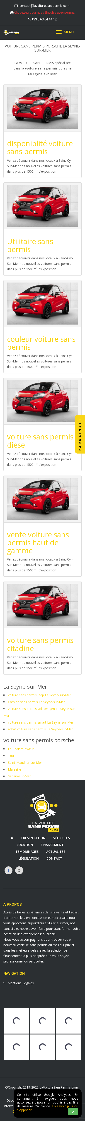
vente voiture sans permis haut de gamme (38, 542)
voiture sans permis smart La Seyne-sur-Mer (40, 722)
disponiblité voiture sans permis (40, 147)
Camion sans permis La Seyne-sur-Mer (36, 702)
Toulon (13, 756)
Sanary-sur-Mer (19, 776)
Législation (29, 858)
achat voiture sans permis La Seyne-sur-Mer (40, 729)
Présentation (33, 838)
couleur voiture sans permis (41, 343)
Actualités (55, 851)
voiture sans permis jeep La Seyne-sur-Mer (39, 695)
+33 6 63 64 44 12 (44, 19)
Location (25, 845)
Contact (54, 858)
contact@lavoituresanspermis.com (44, 5)
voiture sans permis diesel (40, 440)
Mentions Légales (18, 983)
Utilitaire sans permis (30, 245)
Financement (52, 845)
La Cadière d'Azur (21, 749)
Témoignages (27, 851)
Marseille (14, 769)
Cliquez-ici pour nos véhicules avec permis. (44, 12)
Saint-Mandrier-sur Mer (25, 762)
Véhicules (61, 838)
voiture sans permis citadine (40, 644)
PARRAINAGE (80, 434)
